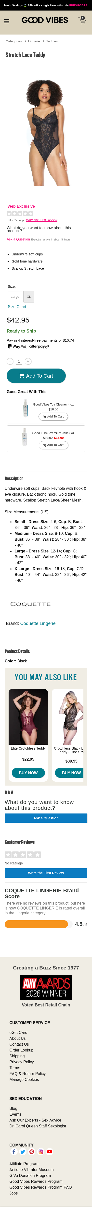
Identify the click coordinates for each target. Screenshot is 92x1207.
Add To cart (36, 376)
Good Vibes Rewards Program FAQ (40, 1187)
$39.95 (72, 761)
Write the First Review (41, 220)
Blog (13, 1108)
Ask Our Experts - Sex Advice (35, 1120)
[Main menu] (7, 20)
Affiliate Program (23, 1163)
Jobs (13, 1193)
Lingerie (34, 41)
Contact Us (19, 1044)
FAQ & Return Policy (27, 1073)
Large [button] (15, 296)
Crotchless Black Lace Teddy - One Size (71, 750)
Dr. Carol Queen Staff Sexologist (37, 1125)
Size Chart (17, 306)
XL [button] (29, 296)
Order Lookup (21, 1050)
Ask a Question (18, 239)
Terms (14, 1067)
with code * (45, 5)
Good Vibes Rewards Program (36, 1181)
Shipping (17, 1055)
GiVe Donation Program (30, 1175)
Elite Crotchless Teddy (28, 748)
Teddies (52, 41)
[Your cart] (82, 21)
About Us (17, 1038)
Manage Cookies (24, 1079)
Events (15, 1114)
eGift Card (18, 1032)
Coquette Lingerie (38, 623)
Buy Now (28, 772)
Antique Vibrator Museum (31, 1169)
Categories (14, 41)
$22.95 (28, 759)
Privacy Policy (21, 1061)
